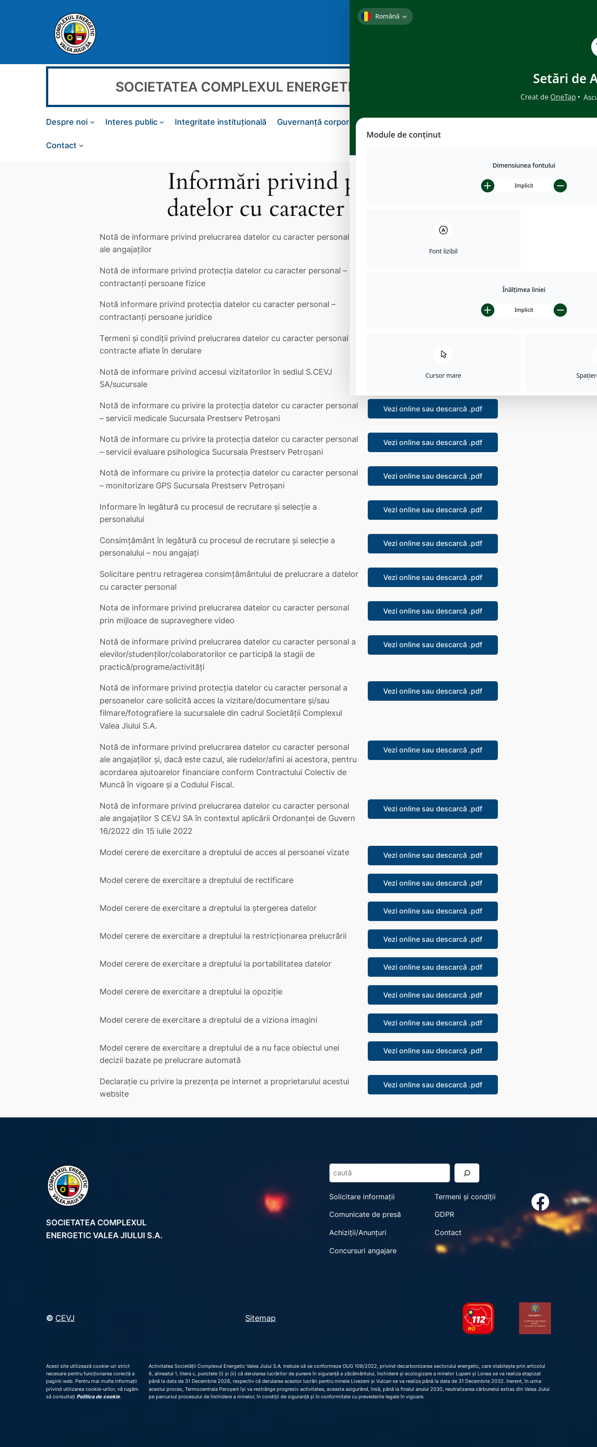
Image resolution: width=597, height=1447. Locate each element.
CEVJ (65, 1318)
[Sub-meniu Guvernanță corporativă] (372, 121)
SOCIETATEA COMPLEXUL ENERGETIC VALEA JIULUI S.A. (298, 87)
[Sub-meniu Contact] (81, 144)
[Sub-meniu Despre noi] (92, 121)
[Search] (531, 33)
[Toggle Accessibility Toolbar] (578, 18)
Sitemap (260, 1318)
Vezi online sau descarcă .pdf (432, 240)
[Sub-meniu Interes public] (161, 121)
